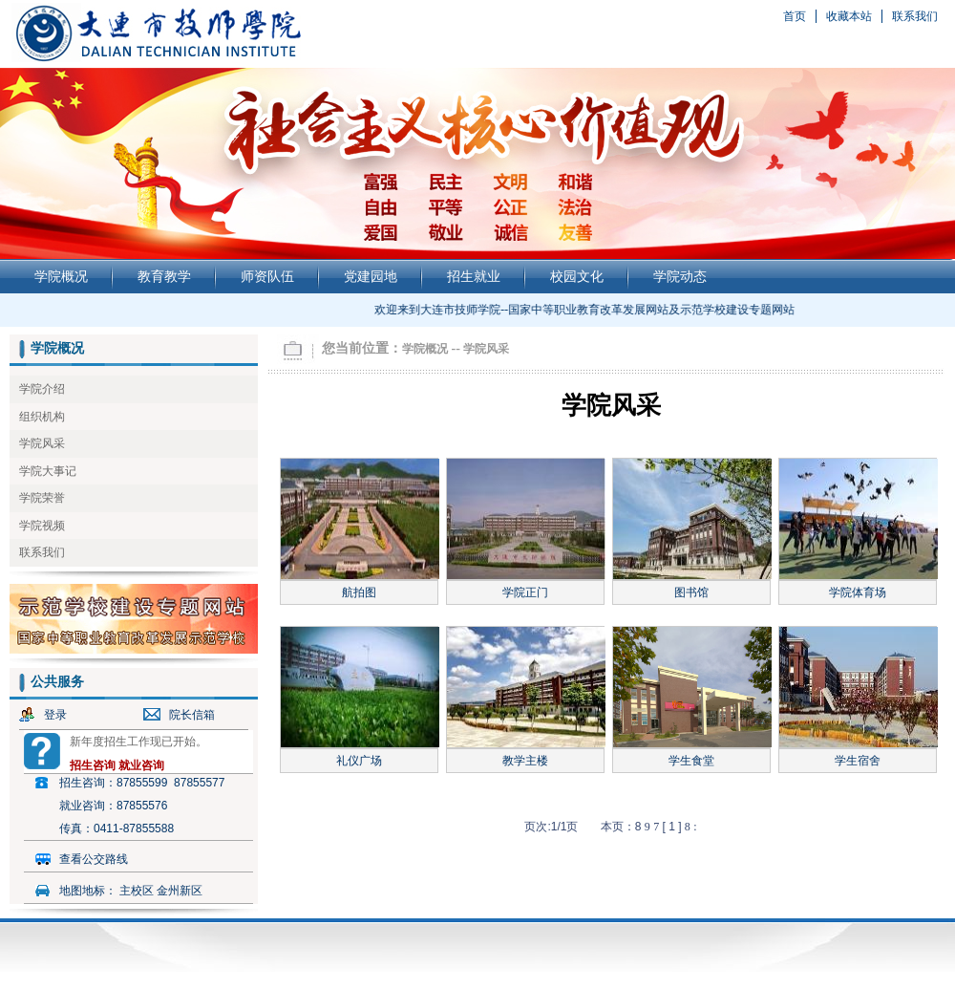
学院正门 (525, 592)
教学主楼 (525, 760)
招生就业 (473, 276)
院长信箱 (192, 714)
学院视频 (42, 525)
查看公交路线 (93, 859)
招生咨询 (93, 765)
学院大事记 (47, 471)
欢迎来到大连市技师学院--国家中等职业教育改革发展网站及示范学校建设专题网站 (590, 309)
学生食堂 (691, 760)
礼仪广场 (359, 760)
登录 (55, 714)
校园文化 (577, 276)
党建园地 (370, 276)
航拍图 (359, 592)
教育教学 (164, 276)
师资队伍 (267, 276)
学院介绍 (42, 389)
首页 (794, 16)
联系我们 (915, 16)
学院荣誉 (42, 498)
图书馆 (691, 592)
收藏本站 (849, 16)
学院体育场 (857, 592)
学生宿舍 (858, 760)
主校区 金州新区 (160, 890)
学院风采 (42, 443)
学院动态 (680, 276)
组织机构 (42, 416)
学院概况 (61, 276)
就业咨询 (141, 765)
